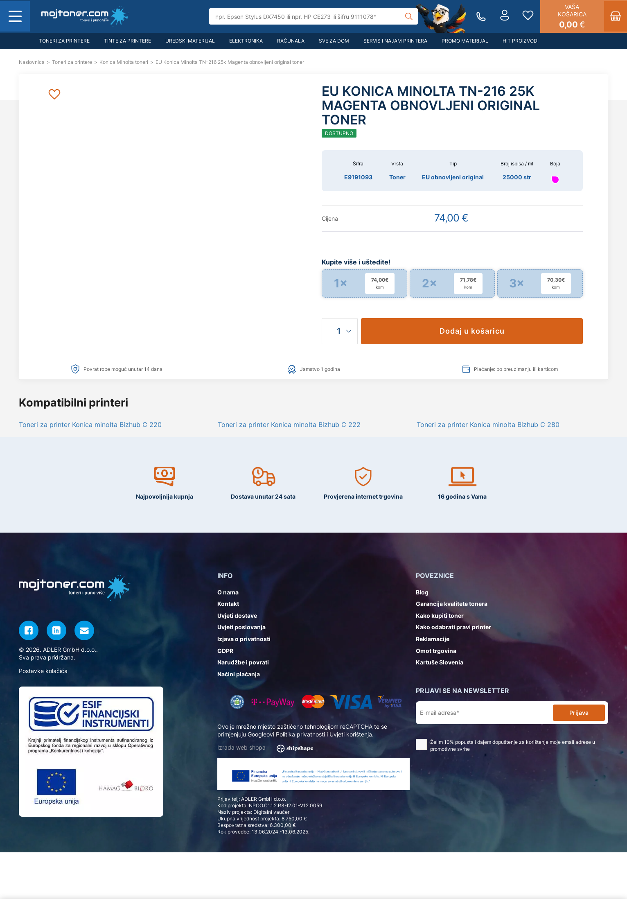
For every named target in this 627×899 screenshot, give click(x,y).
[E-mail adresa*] (486, 713)
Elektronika (246, 41)
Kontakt (228, 603)
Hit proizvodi (521, 41)
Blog (422, 592)
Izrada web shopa (267, 748)
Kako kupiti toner (440, 615)
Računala (290, 41)
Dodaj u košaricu (472, 331)
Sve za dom (334, 41)
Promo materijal (465, 41)
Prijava (579, 712)
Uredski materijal (190, 41)
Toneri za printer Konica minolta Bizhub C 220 (90, 424)
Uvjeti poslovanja (241, 626)
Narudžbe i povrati (243, 662)
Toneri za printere (64, 41)
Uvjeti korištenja (350, 734)
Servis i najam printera (395, 41)
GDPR (225, 650)
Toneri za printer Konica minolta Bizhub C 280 (488, 424)
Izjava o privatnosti (244, 638)
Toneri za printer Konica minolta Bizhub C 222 (289, 424)
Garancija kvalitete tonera (451, 603)
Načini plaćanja (238, 674)
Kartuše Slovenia (439, 662)
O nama (228, 592)
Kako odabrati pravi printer (453, 626)
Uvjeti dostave (237, 615)
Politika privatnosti (300, 734)
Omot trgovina (436, 650)
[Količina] (340, 331)
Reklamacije (432, 638)
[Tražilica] (313, 16)
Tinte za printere (127, 41)
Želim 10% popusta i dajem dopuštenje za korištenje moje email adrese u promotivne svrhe (505, 745)
